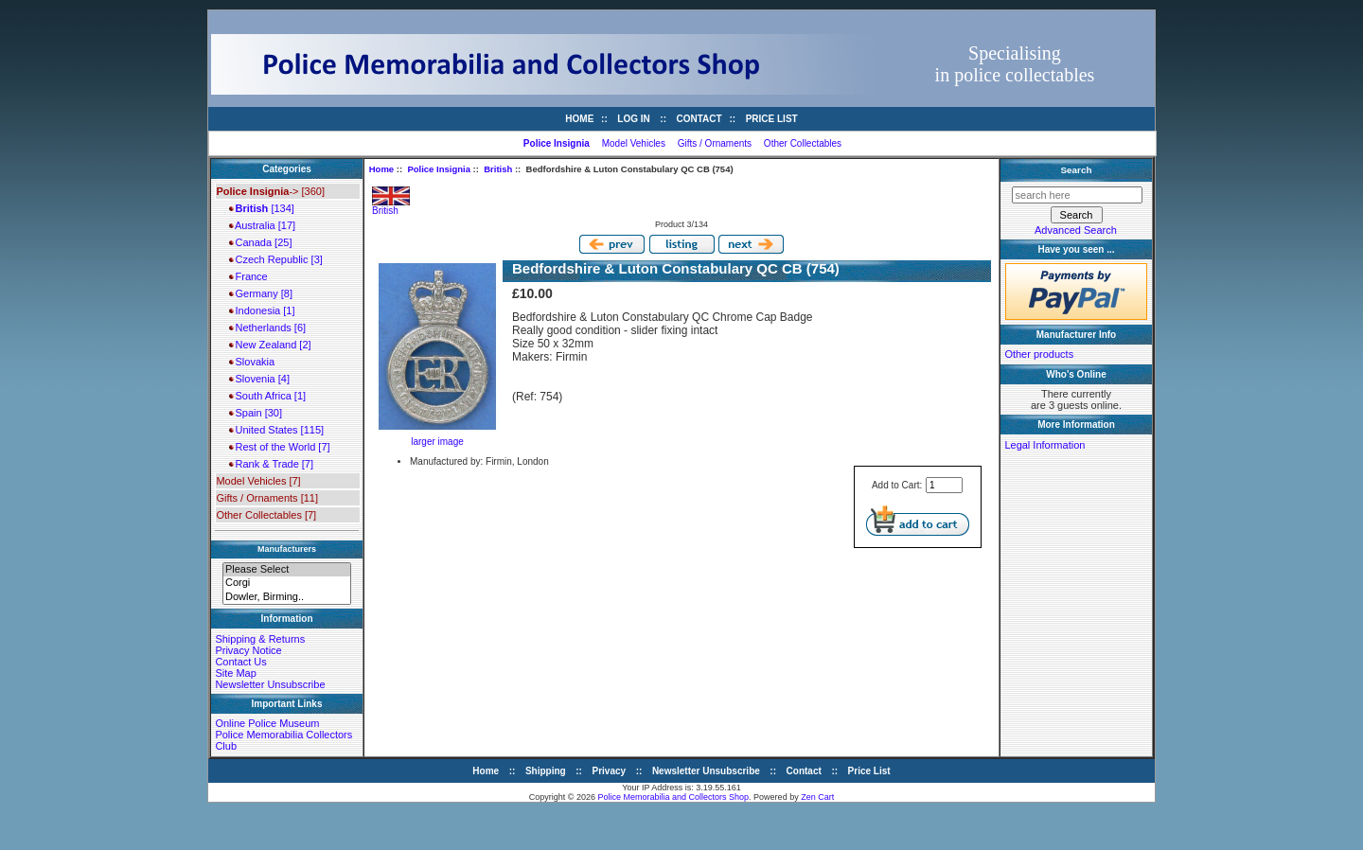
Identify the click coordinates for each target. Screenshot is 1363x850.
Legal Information (1044, 445)
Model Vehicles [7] (258, 481)
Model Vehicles (633, 143)
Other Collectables (802, 143)
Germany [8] (260, 293)
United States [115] (276, 429)
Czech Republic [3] (275, 259)
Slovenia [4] (259, 378)
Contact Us (240, 661)
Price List (772, 119)
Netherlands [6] (267, 327)
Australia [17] (262, 225)
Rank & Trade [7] (271, 463)
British (498, 169)
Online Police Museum (267, 723)
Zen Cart (817, 797)
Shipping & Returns (260, 639)
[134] (261, 208)
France (248, 276)
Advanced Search (1076, 230)
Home (579, 119)
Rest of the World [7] (279, 446)
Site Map (235, 673)
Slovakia (251, 361)
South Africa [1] (267, 395)
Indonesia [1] (261, 310)
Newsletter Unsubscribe (270, 684)
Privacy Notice (248, 650)
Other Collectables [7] (266, 515)
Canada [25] (260, 242)
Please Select (286, 569)
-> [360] (270, 191)
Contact (699, 119)
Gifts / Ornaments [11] (267, 498)
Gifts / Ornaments (715, 143)
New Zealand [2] (269, 344)
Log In (633, 119)
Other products (1038, 354)
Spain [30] (255, 412)
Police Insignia (438, 169)
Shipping (545, 771)
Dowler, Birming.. (286, 597)
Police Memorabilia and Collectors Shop (674, 797)
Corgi (286, 583)
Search (1076, 170)
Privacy (610, 771)
